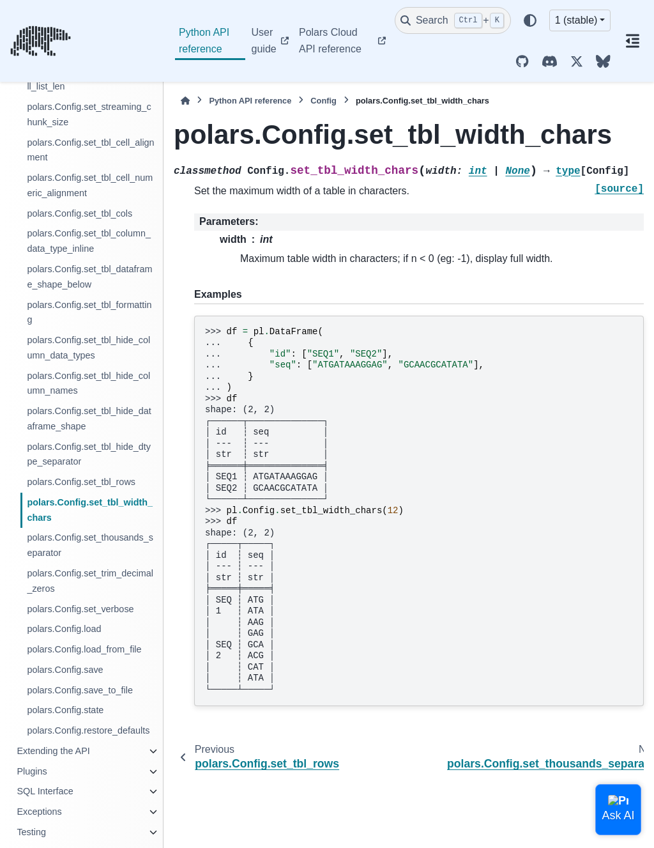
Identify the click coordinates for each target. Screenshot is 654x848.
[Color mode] (530, 20)
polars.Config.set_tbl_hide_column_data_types (88, 347)
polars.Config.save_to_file (80, 690)
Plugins (32, 771)
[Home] (185, 100)
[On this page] (632, 41)
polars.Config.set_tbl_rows (81, 482)
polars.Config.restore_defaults (88, 730)
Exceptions (39, 811)
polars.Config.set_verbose (80, 609)
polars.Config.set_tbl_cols (79, 213)
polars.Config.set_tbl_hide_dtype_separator (89, 454)
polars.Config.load (64, 629)
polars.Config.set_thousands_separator (90, 545)
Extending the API (53, 751)
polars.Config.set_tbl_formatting (89, 312)
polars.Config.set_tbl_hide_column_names (88, 383)
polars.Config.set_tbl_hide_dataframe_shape (89, 418)
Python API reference (204, 40)
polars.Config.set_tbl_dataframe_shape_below (89, 276)
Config (323, 100)
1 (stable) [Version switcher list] (576, 20)
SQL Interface (45, 791)
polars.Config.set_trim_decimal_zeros (90, 581)
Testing (31, 832)
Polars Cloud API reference (330, 40)
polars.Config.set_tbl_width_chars (90, 510)
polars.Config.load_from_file (84, 649)
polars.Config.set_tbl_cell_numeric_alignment (90, 185)
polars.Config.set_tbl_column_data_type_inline (89, 241)
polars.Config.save (65, 670)
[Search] (453, 20)
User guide (264, 40)
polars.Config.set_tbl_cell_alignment (90, 150)
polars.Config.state (65, 710)
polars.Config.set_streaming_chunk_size (89, 114)
